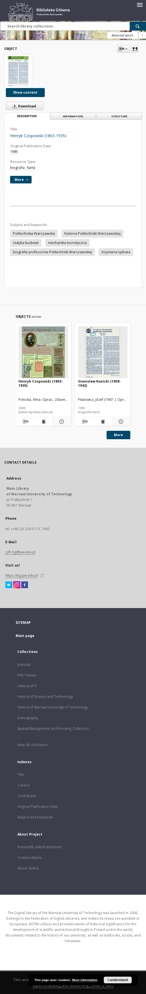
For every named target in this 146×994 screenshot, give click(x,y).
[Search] (138, 26)
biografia (17, 167)
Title (20, 774)
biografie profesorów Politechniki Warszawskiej (52, 252)
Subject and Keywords (35, 817)
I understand (118, 980)
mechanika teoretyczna (67, 242)
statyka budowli (26, 242)
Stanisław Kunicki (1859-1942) (99, 383)
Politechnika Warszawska (34, 233)
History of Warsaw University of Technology (52, 707)
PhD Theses (26, 675)
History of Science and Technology (45, 696)
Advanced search (122, 35)
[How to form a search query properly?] (142, 35)
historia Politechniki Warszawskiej (92, 233)
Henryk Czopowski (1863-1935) (40, 383)
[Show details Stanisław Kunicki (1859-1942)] (120, 421)
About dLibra (28, 868)
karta (31, 167)
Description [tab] (27, 116)
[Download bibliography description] (25, 421)
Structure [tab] (119, 116)
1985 (14, 151)
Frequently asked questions (39, 847)
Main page (25, 635)
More (118, 434)
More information (84, 980)
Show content (25, 92)
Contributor (26, 795)
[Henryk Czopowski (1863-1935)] (18, 71)
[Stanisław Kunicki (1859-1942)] (103, 352)
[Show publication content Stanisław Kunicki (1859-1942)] (103, 421)
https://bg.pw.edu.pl (21, 575)
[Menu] (140, 4)
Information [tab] (73, 116)
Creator (23, 785)
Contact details (29, 857)
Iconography (27, 717)
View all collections (32, 744)
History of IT (27, 686)
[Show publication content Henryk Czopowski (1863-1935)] (43, 421)
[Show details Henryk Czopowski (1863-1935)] (61, 421)
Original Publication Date (37, 806)
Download (23, 106)
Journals (23, 664)
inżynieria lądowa (116, 252)
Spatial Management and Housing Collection (53, 728)
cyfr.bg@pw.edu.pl (20, 552)
